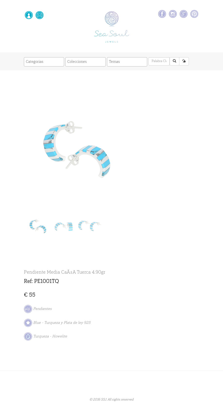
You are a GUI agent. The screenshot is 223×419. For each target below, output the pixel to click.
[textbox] (45, 62)
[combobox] (44, 62)
